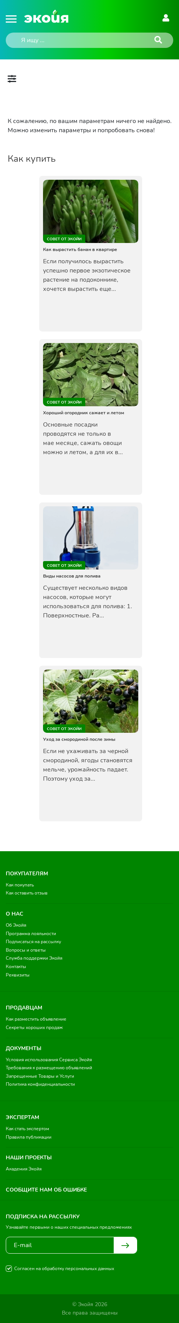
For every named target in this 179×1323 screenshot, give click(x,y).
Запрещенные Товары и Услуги (40, 1076)
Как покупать (20, 885)
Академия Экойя (23, 1169)
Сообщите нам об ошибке (46, 1189)
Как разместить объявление (36, 1019)
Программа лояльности (31, 934)
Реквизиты (18, 975)
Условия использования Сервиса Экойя (49, 1060)
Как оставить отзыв (27, 893)
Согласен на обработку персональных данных (64, 1269)
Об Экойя (16, 925)
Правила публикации (28, 1137)
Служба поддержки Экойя (34, 958)
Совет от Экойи (64, 239)
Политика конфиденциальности (40, 1084)
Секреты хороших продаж (34, 1027)
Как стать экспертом (27, 1129)
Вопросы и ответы (26, 950)
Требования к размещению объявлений (49, 1068)
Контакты (16, 967)
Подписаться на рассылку (33, 942)
